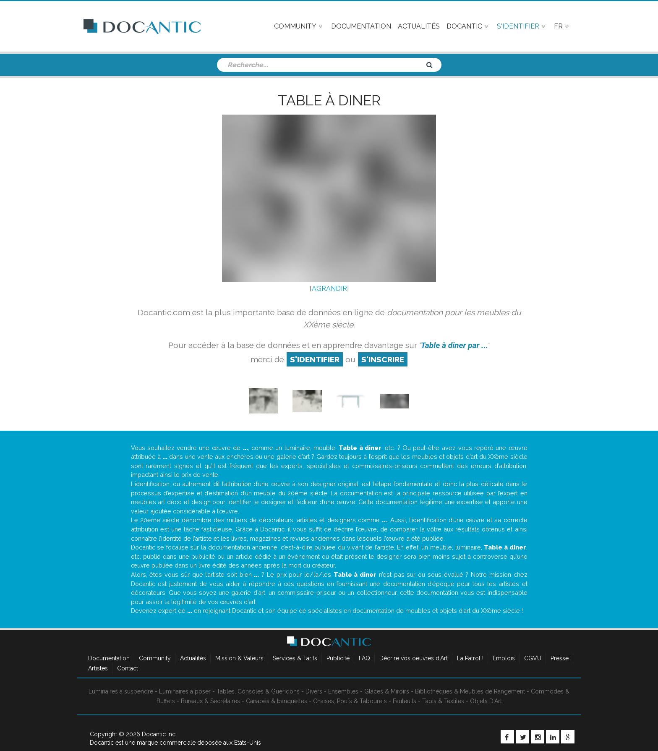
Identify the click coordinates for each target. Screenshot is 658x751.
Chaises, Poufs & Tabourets (350, 701)
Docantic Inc (158, 734)
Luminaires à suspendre (121, 691)
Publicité (338, 658)
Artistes (98, 668)
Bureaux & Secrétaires (210, 701)
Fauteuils (404, 701)
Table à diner (329, 100)
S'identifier (314, 359)
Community (155, 658)
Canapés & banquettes (276, 701)
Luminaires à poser (185, 691)
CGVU (532, 658)
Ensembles (343, 691)
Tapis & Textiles (443, 701)
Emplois (504, 658)
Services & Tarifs (295, 658)
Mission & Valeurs (239, 658)
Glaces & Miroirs (386, 691)
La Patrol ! (470, 658)
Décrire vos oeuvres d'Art (413, 658)
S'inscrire (382, 359)
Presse (560, 658)
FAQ (364, 658)
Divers (314, 691)
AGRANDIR (329, 289)
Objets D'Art (486, 701)
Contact (127, 668)
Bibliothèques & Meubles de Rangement (470, 691)
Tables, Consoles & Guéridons (258, 691)
